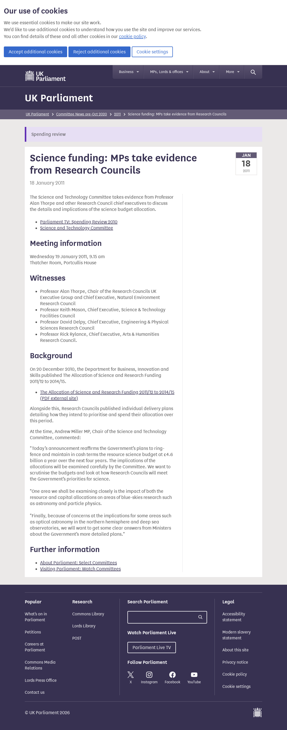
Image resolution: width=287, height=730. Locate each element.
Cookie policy (234, 674)
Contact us (34, 692)
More (230, 72)
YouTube (194, 678)
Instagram (149, 678)
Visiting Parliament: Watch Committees (80, 569)
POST (76, 638)
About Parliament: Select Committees (78, 563)
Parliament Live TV (152, 647)
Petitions (33, 632)
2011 (117, 114)
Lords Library (83, 626)
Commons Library (88, 614)
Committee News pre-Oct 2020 (81, 114)
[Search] (253, 72)
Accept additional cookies (35, 52)
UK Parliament (59, 98)
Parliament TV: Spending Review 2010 (78, 222)
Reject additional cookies (99, 52)
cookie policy (132, 36)
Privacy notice (235, 662)
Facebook (172, 678)
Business (126, 72)
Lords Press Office (41, 680)
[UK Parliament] (45, 75)
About (204, 72)
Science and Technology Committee (76, 228)
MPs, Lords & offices (166, 72)
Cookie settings (152, 52)
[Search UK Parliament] (167, 617)
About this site (235, 650)
